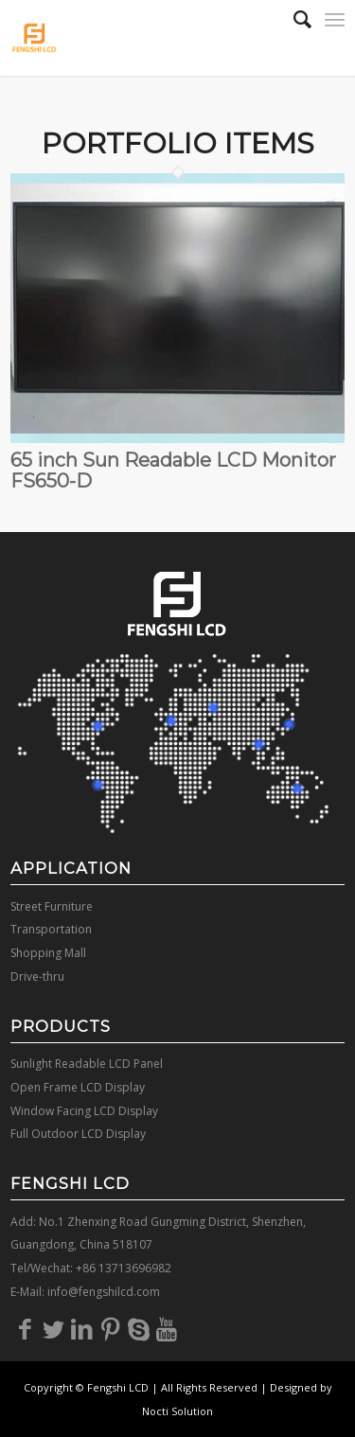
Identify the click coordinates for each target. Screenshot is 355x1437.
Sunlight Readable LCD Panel (86, 1064)
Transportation (51, 929)
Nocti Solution (177, 1411)
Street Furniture (51, 906)
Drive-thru (37, 976)
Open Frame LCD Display (77, 1087)
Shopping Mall (48, 953)
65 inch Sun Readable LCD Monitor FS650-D (173, 470)
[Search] (293, 19)
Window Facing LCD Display (84, 1111)
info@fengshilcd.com (103, 1292)
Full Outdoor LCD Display (78, 1134)
